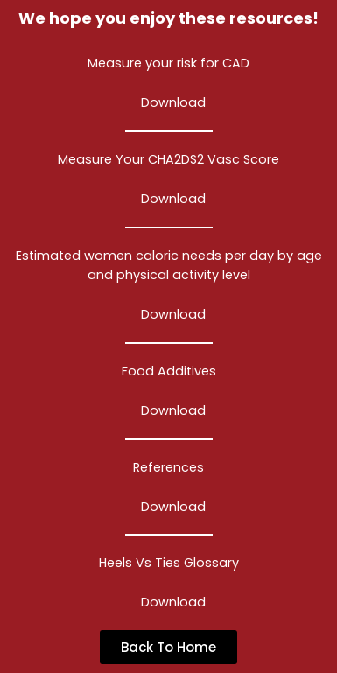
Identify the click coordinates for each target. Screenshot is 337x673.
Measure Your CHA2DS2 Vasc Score (168, 159)
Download (173, 102)
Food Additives (169, 371)
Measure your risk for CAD (168, 63)
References (168, 467)
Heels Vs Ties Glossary (169, 562)
